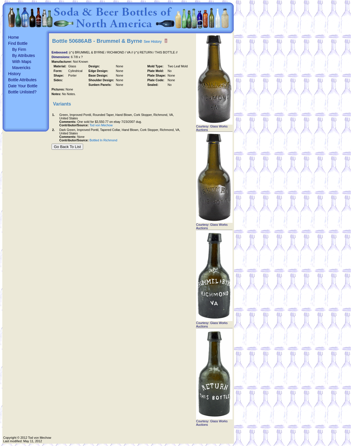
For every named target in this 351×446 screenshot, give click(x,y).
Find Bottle (18, 43)
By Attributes (23, 55)
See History (153, 42)
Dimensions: (61, 57)
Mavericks (21, 67)
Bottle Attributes (22, 79)
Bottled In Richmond (103, 140)
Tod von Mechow (101, 125)
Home (13, 37)
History (14, 73)
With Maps (21, 61)
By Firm (19, 49)
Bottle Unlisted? (22, 92)
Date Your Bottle (22, 86)
